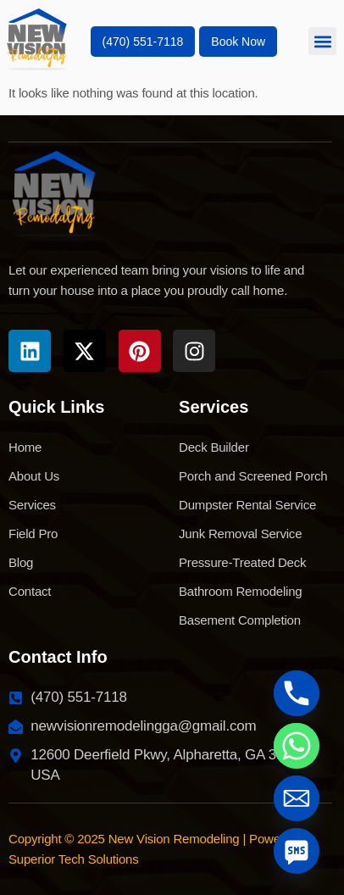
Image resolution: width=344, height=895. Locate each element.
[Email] (296, 798)
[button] (322, 41)
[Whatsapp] (296, 746)
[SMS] (296, 851)
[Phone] (296, 693)
